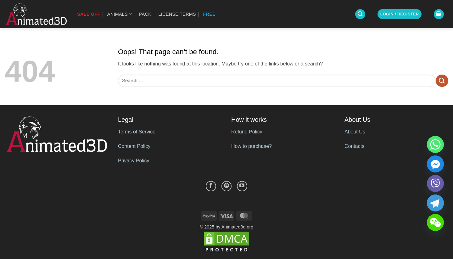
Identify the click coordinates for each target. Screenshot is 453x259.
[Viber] (435, 183)
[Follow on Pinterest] (226, 186)
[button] (360, 14)
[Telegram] (435, 202)
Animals (119, 14)
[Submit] (442, 81)
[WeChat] (435, 222)
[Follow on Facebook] (211, 186)
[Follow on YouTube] (242, 186)
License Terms (177, 14)
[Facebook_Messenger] (435, 163)
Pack (145, 14)
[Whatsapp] (435, 144)
